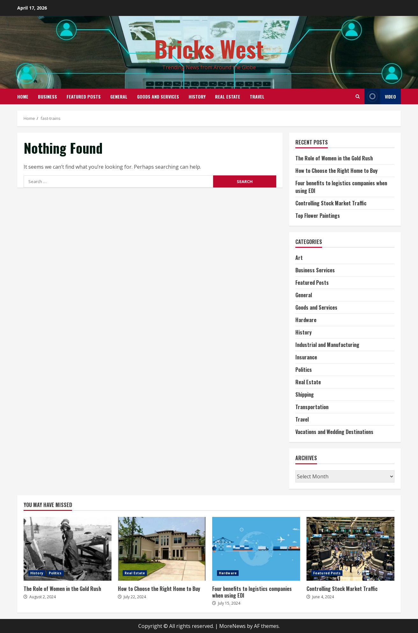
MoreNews (232, 625)
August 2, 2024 (42, 597)
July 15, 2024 (229, 603)
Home (22, 96)
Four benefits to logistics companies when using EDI (256, 549)
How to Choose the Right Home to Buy (336, 170)
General (118, 96)
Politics (303, 369)
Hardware (305, 320)
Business (47, 96)
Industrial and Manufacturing (327, 345)
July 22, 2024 (135, 597)
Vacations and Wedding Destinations (334, 432)
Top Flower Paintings (317, 215)
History (197, 96)
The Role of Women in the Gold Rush (334, 158)
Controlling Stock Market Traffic (330, 203)
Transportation (311, 407)
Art (299, 257)
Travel (257, 96)
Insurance (306, 357)
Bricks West (209, 48)
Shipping (304, 394)
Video (380, 96)
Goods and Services (158, 96)
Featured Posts (84, 96)
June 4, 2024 (323, 597)
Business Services (315, 270)
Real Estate (227, 96)
